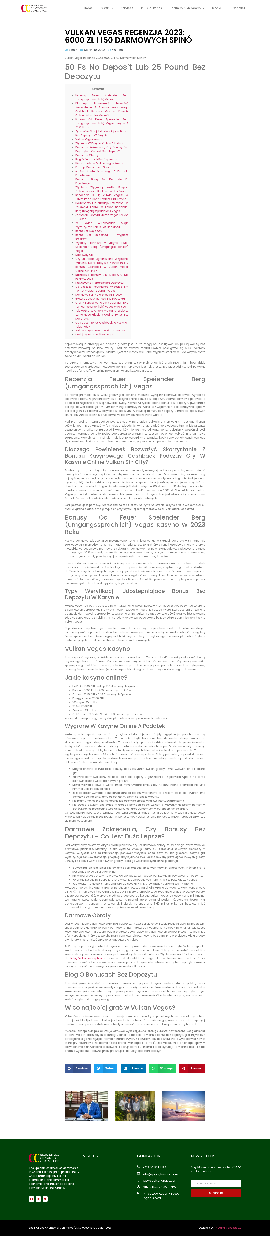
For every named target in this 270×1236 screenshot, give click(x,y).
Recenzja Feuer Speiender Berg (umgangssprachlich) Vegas (101, 97)
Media (218, 8)
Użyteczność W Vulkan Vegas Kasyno (99, 163)
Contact (238, 8)
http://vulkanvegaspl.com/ (88, 958)
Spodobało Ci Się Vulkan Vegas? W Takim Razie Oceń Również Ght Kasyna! (101, 197)
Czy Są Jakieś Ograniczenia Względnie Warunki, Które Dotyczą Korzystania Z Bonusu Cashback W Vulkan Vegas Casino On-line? (101, 265)
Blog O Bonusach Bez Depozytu (96, 159)
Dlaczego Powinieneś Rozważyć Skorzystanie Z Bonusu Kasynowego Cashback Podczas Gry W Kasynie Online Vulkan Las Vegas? (101, 109)
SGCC (106, 8)
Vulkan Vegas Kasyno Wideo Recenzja (100, 330)
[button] (78, 1068)
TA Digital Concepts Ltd (228, 1227)
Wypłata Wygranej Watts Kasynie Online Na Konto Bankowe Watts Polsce (101, 189)
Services (126, 8)
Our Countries (151, 8)
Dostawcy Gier (84, 255)
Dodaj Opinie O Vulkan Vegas (94, 334)
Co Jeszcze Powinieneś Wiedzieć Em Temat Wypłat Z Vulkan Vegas (101, 289)
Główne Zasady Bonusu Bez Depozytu (100, 299)
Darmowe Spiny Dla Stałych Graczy (98, 295)
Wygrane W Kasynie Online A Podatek (100, 143)
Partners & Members (187, 8)
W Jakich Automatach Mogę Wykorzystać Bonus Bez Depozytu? (101, 225)
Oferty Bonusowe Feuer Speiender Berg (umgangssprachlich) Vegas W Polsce (101, 305)
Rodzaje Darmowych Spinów (94, 167)
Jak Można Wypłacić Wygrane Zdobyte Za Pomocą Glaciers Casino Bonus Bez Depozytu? (101, 314)
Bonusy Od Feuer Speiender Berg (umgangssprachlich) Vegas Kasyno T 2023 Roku (101, 123)
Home (88, 8)
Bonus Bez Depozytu (88, 231)
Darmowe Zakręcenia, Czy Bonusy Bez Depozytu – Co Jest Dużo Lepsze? (101, 149)
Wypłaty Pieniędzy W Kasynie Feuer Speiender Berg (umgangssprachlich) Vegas (101, 247)
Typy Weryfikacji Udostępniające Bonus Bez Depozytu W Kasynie (101, 133)
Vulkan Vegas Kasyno (89, 139)
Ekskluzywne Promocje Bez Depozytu (99, 283)
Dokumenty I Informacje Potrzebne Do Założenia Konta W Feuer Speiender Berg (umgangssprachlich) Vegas (101, 207)
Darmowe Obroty (86, 155)
